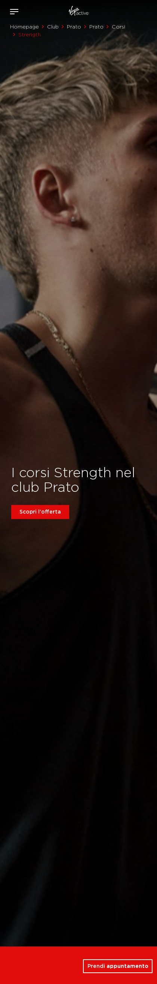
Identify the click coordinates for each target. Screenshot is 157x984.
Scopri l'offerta (40, 512)
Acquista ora (137, 10)
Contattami (149, 10)
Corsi (118, 27)
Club (53, 27)
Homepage (24, 27)
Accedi (126, 11)
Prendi (117, 966)
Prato (74, 27)
